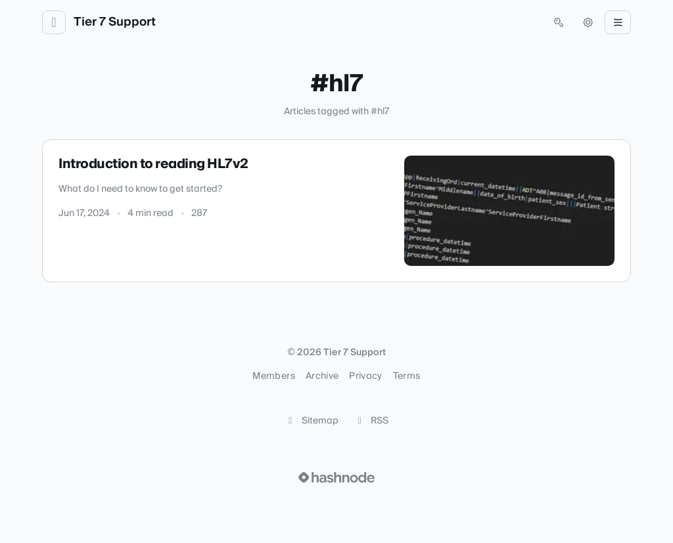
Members (273, 376)
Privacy (365, 376)
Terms (407, 376)
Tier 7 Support (115, 22)
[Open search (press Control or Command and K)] (558, 22)
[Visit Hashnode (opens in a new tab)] (336, 477)
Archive (322, 376)
